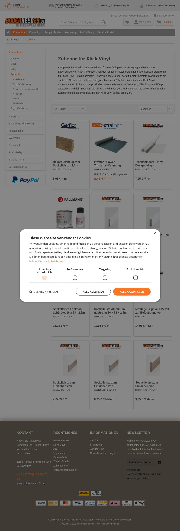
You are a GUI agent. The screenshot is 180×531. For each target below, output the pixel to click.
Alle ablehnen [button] (93, 291)
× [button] (154, 233)
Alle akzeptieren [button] (132, 291)
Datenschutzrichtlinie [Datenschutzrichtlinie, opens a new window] (51, 261)
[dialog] (90, 265)
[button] (43, 292)
